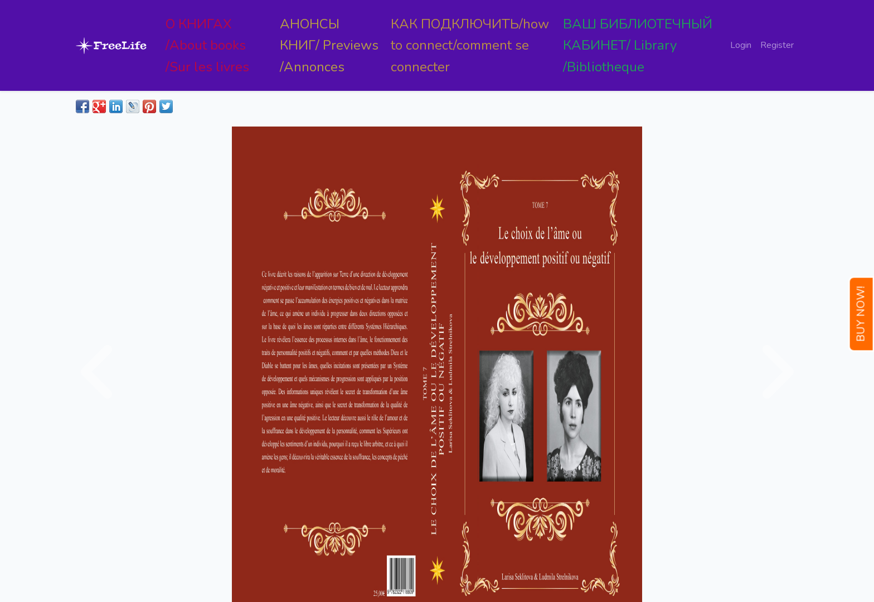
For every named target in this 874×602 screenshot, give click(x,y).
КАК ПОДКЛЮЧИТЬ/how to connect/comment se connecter (470, 45)
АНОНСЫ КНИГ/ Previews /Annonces (329, 45)
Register (777, 45)
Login (740, 45)
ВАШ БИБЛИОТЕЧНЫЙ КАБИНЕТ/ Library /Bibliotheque (637, 45)
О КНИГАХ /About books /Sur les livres (207, 45)
